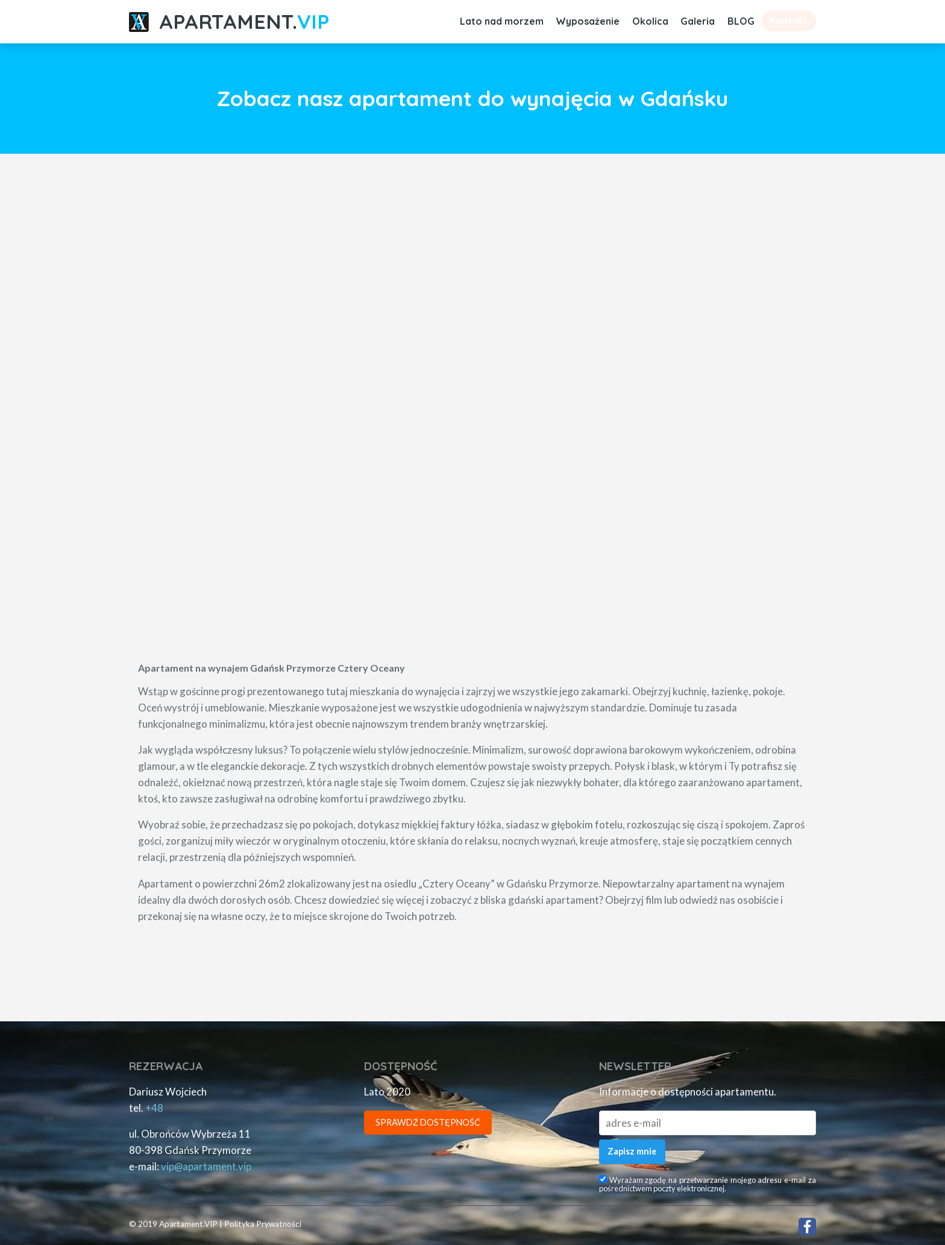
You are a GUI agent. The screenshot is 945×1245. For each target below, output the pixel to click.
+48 (154, 1108)
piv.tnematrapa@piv (206, 1166)
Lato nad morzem (502, 21)
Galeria (697, 21)
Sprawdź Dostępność (427, 1122)
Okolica (650, 21)
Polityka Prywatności (262, 1224)
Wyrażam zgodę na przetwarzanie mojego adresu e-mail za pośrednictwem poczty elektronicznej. (707, 1184)
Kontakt (789, 20)
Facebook (807, 1226)
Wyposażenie (588, 21)
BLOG (741, 21)
